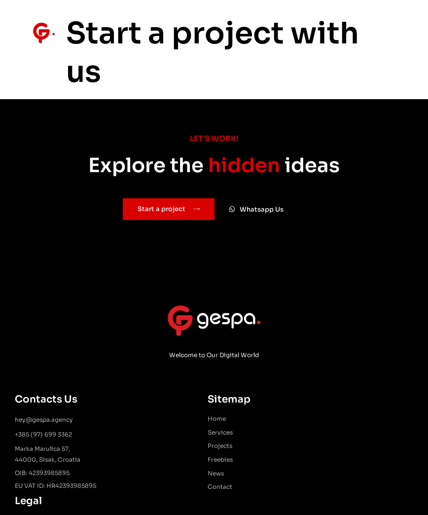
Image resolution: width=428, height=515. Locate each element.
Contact (198, 488)
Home (195, 420)
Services (198, 433)
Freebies (198, 460)
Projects (198, 447)
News (194, 474)
